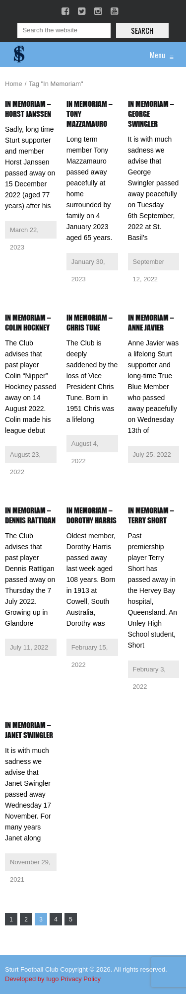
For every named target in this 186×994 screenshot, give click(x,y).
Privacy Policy (81, 979)
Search (142, 30)
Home (13, 83)
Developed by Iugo (32, 979)
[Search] (64, 30)
